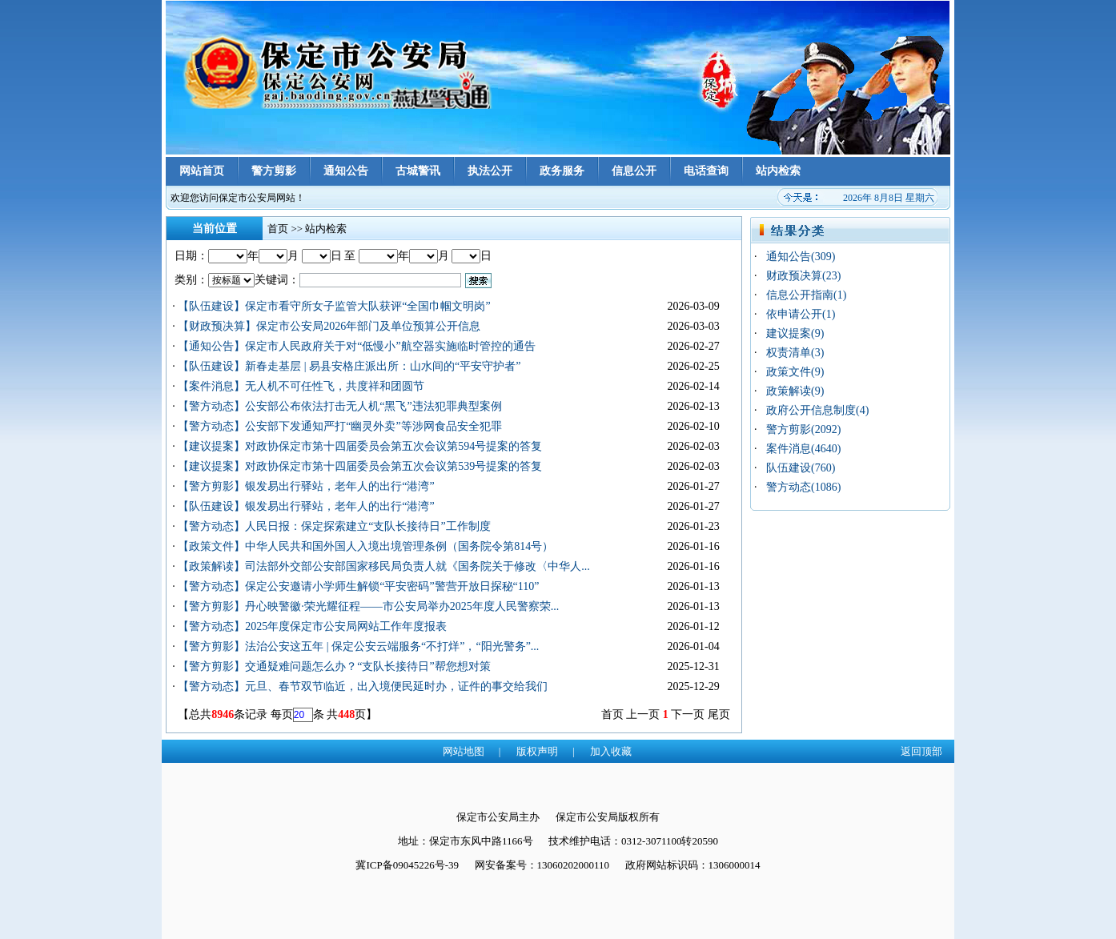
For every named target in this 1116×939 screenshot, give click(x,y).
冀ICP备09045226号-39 (407, 865)
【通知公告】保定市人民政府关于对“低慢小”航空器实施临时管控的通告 (356, 346)
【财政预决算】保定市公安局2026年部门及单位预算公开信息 (329, 326)
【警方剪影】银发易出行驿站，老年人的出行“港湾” (306, 486)
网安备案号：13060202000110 (542, 865)
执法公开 (490, 171)
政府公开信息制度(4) (817, 410)
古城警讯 (417, 171)
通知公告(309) (800, 257)
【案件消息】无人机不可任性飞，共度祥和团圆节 (301, 386)
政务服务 (562, 171)
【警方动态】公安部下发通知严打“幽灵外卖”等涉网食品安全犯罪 (339, 426)
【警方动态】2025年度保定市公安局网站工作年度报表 (312, 626)
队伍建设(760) (800, 468)
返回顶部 (921, 751)
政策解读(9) (795, 391)
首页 (277, 229)
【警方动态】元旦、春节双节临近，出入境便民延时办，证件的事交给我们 (363, 686)
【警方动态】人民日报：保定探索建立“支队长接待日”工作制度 (334, 526)
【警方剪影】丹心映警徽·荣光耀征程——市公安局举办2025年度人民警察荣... (368, 606)
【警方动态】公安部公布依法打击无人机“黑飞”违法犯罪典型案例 (339, 406)
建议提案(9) (795, 333)
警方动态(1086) (803, 487)
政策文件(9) (795, 372)
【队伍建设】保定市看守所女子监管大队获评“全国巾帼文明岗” (334, 306)
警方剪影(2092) (803, 429)
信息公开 (634, 171)
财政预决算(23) (803, 276)
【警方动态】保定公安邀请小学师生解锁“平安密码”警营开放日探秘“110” (358, 586)
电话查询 (706, 171)
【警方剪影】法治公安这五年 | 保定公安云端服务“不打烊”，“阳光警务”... (358, 646)
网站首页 (201, 171)
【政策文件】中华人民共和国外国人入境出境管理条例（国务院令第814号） (365, 546)
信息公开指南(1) (806, 295)
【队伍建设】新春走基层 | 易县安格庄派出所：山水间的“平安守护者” (349, 366)
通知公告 (345, 171)
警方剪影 (273, 171)
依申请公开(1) (800, 314)
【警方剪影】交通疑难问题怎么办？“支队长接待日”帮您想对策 (334, 666)
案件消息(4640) (803, 449)
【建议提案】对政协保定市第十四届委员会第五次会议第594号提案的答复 (360, 446)
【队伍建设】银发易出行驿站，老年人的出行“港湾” (306, 506)
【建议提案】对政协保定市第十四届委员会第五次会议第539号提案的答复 (360, 466)
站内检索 (778, 171)
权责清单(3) (795, 353)
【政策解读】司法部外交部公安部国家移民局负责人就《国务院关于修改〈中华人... (384, 566)
